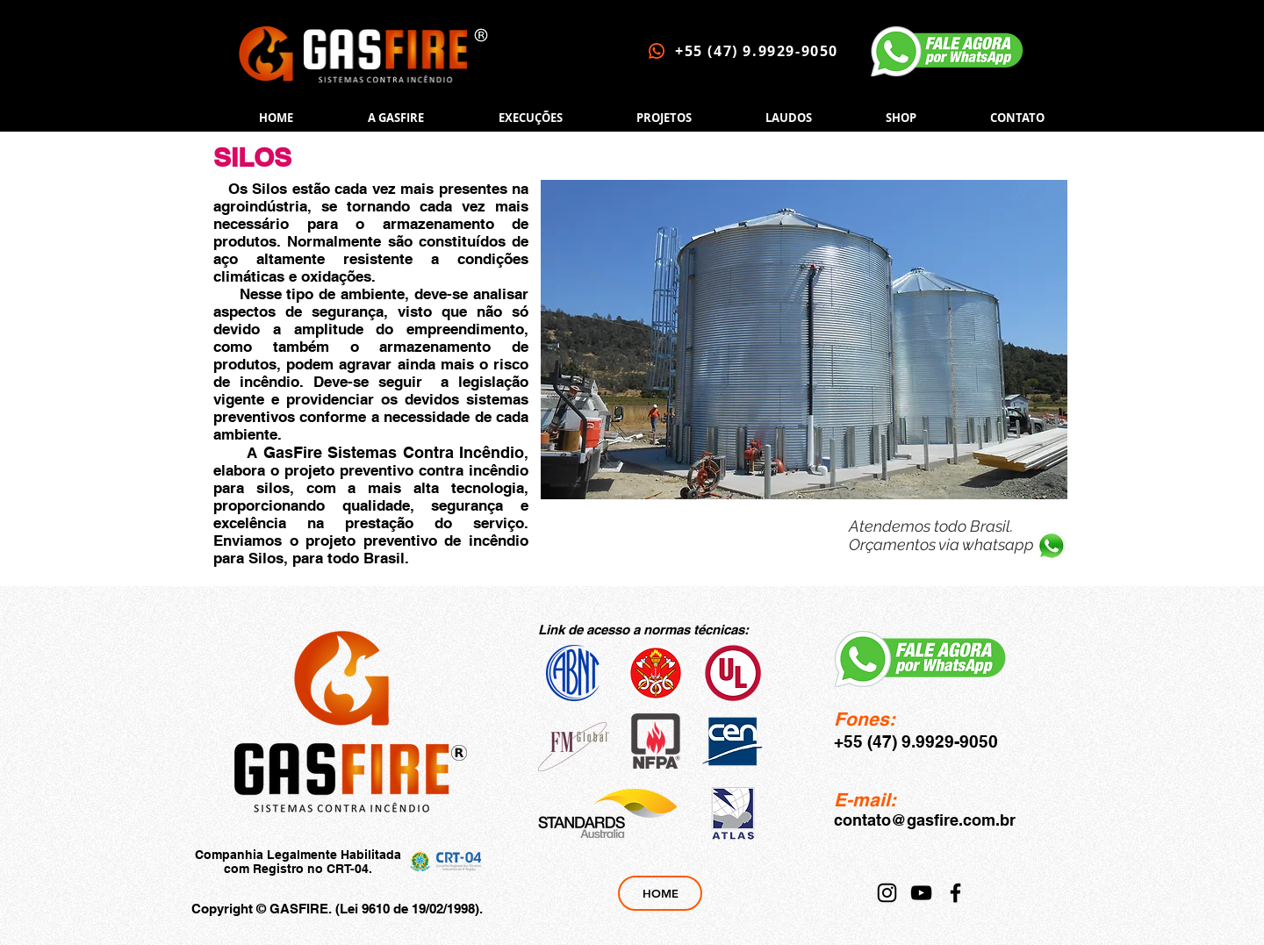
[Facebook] (955, 893)
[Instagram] (887, 893)
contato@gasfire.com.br (925, 820)
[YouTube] (921, 893)
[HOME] (660, 893)
